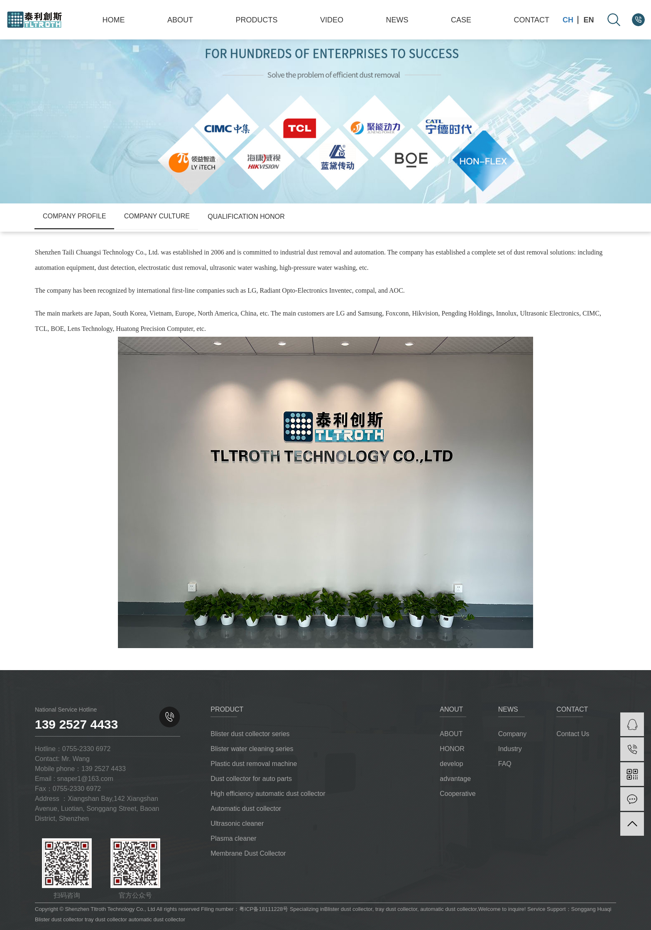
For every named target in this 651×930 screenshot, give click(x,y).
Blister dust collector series (249, 733)
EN (589, 20)
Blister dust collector (348, 909)
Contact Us (572, 733)
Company (512, 733)
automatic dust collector (448, 909)
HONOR (452, 748)
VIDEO (331, 20)
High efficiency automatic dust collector (267, 793)
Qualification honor (246, 216)
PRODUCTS (256, 20)
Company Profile (74, 216)
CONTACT (531, 20)
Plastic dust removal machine (253, 763)
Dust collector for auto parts (251, 778)
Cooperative (457, 793)
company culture (157, 216)
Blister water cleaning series (251, 748)
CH (568, 20)
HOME (114, 20)
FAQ (505, 763)
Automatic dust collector (245, 808)
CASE (461, 20)
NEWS (397, 20)
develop (451, 763)
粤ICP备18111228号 (264, 909)
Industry (510, 748)
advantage (455, 778)
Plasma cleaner (233, 838)
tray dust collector (395, 909)
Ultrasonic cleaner (237, 823)
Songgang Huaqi (591, 909)
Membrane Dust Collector (248, 853)
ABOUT (180, 20)
